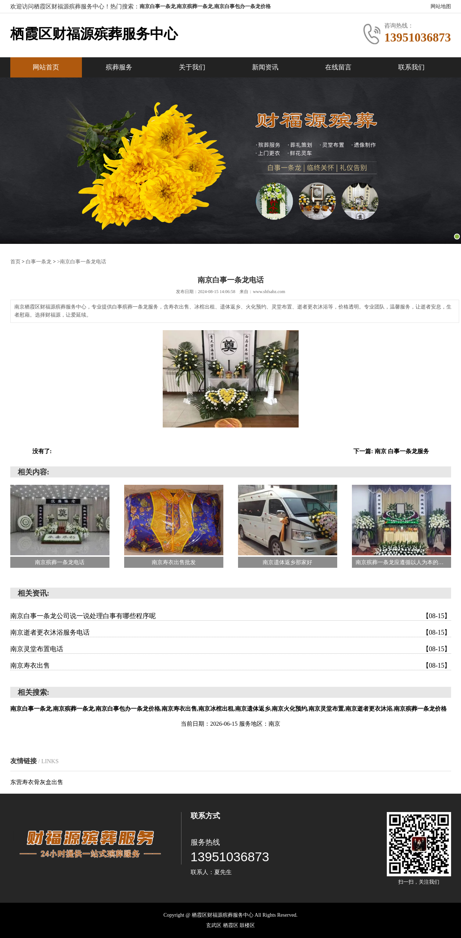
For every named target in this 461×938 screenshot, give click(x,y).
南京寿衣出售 (230, 665)
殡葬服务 (119, 67)
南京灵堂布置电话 (230, 649)
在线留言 (338, 67)
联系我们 (411, 67)
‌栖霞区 (231, 925)
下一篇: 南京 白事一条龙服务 (391, 451)
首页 (15, 261)
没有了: (42, 451)
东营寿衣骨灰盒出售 (36, 782)
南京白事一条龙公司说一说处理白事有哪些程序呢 (230, 615)
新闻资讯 (265, 67)
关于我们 (192, 67)
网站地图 (441, 6)
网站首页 (46, 67)
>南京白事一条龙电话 (81, 261)
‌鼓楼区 (247, 925)
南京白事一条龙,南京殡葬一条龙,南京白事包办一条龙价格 (205, 6)
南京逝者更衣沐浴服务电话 (230, 632)
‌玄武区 (214, 925)
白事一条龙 (38, 261)
